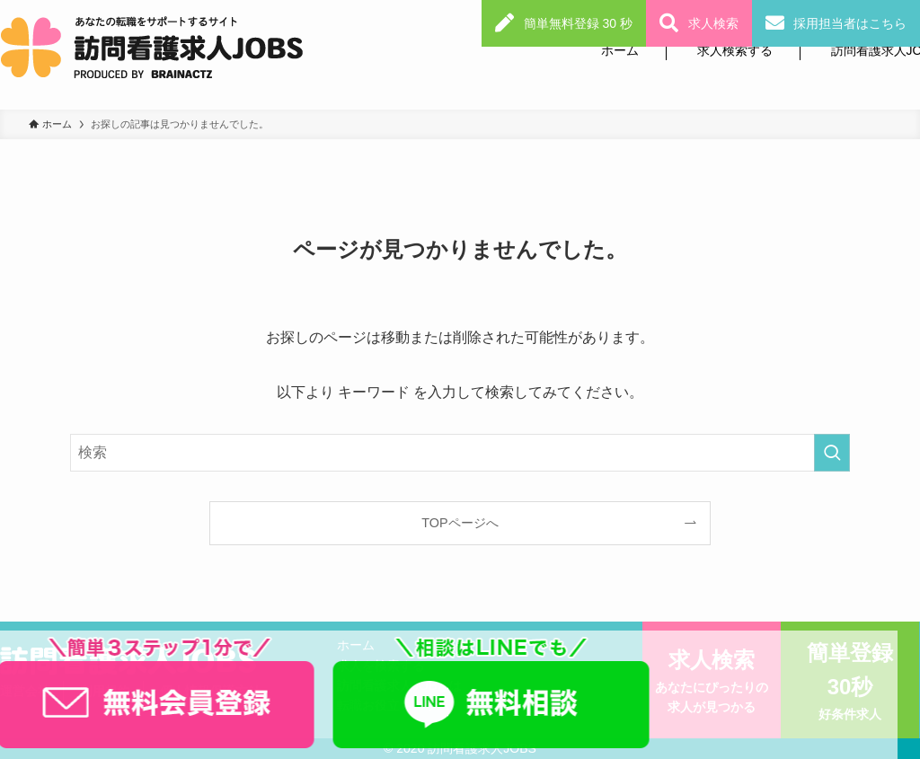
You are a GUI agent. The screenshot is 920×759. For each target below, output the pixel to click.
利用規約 (105, 691)
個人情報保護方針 (210, 691)
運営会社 (25, 691)
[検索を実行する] (832, 453)
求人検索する (735, 50)
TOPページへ (459, 523)
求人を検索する (381, 665)
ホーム (620, 50)
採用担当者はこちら (850, 23)
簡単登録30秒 (850, 682)
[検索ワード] (460, 453)
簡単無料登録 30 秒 (578, 23)
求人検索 (713, 23)
